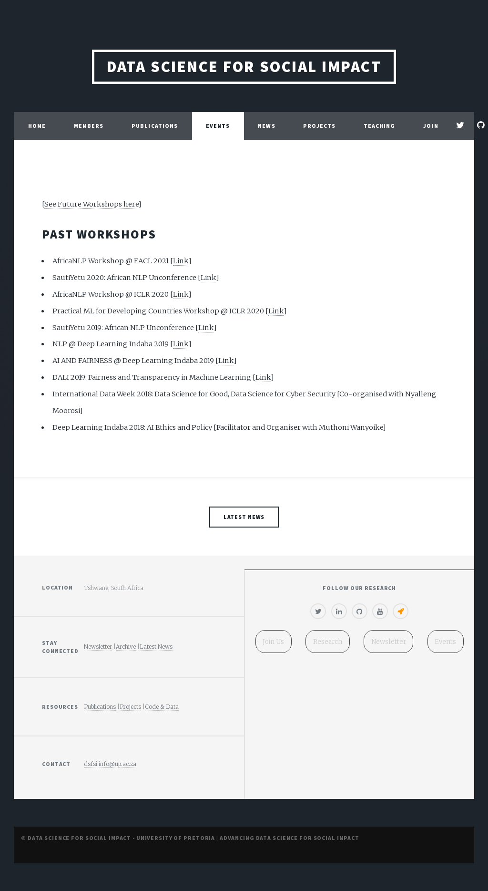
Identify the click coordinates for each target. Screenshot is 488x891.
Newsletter (98, 646)
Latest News (244, 516)
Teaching (380, 125)
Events (218, 125)
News (266, 125)
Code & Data (162, 706)
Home (37, 125)
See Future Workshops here (91, 204)
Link (180, 261)
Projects (319, 125)
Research (327, 642)
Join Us (430, 139)
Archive (126, 646)
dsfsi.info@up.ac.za (110, 763)
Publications (155, 125)
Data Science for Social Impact (244, 66)
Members (89, 125)
